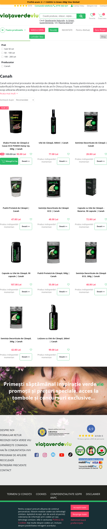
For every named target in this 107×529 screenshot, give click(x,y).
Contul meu (77, 5)
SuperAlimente (47, 22)
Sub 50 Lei (9, 49)
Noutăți (53, 30)
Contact (103, 5)
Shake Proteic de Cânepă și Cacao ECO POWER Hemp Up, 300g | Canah (16, 145)
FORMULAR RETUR (10, 435)
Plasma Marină (65, 22)
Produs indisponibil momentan (46, 160)
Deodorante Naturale (55, 20)
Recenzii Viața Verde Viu (15, 440)
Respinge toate (80, 514)
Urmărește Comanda (13, 445)
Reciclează (7, 460)
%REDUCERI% (37, 30)
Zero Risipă (100, 30)
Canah (7, 66)
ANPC (53, 497)
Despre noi (92, 5)
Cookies (41, 494)
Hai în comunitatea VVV (15, 450)
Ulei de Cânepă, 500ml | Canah (53, 142)
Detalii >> (26, 161)
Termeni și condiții (19, 494)
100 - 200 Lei (10, 56)
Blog (103, 36)
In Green (70, 20)
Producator (7, 62)
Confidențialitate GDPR (66, 494)
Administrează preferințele (78, 521)
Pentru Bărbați (83, 30)
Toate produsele (13, 30)
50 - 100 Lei (9, 52)
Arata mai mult (8, 93)
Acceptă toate (79, 507)
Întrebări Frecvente (13, 465)
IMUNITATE (67, 30)
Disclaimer (93, 494)
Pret (3, 45)
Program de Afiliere (13, 455)
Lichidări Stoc (37, 36)
